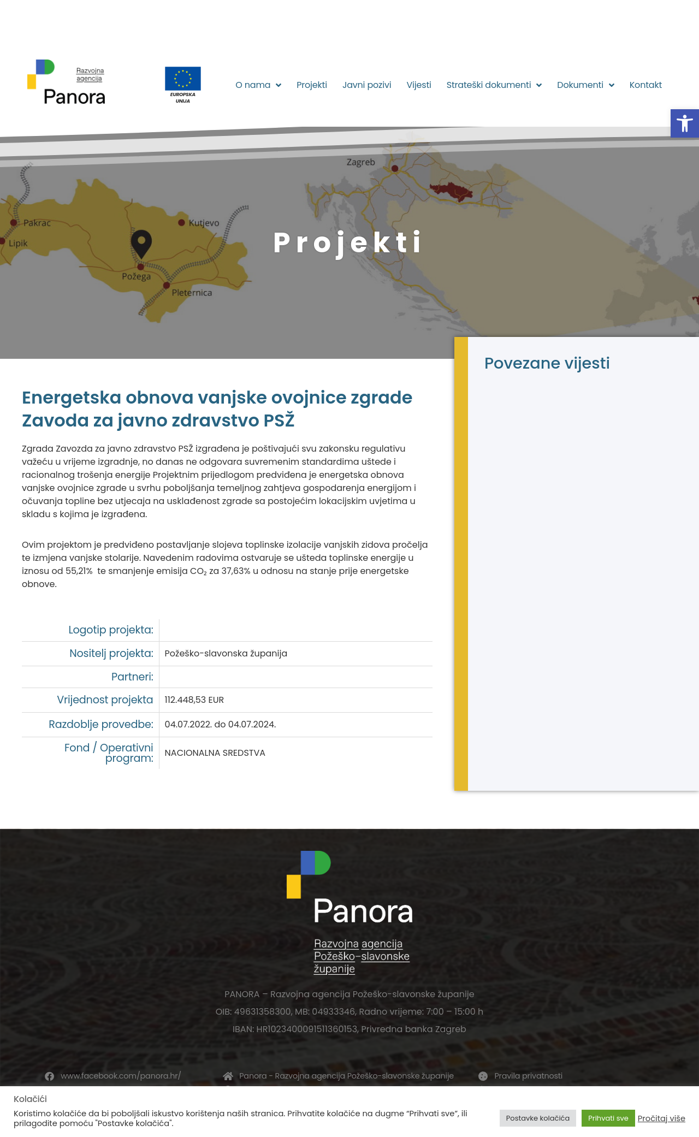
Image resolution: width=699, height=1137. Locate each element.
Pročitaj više (661, 1118)
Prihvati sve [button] (608, 1118)
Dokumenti (585, 85)
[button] (685, 123)
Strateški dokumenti (494, 85)
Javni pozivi (367, 85)
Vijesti (418, 85)
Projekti (312, 85)
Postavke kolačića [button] (538, 1118)
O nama (258, 85)
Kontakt (646, 85)
